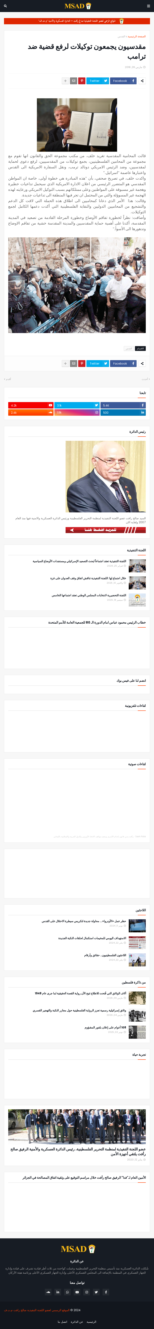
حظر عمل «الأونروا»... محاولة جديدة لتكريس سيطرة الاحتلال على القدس (84, 921)
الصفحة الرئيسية (137, 36)
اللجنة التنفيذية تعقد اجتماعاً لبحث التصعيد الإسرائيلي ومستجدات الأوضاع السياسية (79, 561)
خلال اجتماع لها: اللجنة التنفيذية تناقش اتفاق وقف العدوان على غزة (88, 578)
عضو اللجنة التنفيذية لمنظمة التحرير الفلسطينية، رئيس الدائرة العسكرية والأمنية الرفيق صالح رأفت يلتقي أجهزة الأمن (78, 1151)
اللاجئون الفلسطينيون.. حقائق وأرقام (105, 955)
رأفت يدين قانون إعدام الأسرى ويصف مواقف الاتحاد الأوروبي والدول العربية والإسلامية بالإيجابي (94, 836)
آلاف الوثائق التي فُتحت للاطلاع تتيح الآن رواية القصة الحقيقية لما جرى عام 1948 (80, 993)
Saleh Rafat (140, 836)
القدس (121, 36)
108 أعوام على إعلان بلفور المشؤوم (105, 1027)
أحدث (145, 379)
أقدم (8, 379)
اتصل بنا (62, 1322)
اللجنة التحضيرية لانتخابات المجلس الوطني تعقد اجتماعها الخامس (89, 595)
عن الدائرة (77, 1322)
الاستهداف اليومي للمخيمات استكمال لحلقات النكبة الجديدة (92, 938)
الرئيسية (91, 1322)
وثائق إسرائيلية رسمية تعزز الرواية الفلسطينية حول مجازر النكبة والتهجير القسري (79, 1010)
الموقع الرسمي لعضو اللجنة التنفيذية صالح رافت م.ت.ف (37, 1310)
